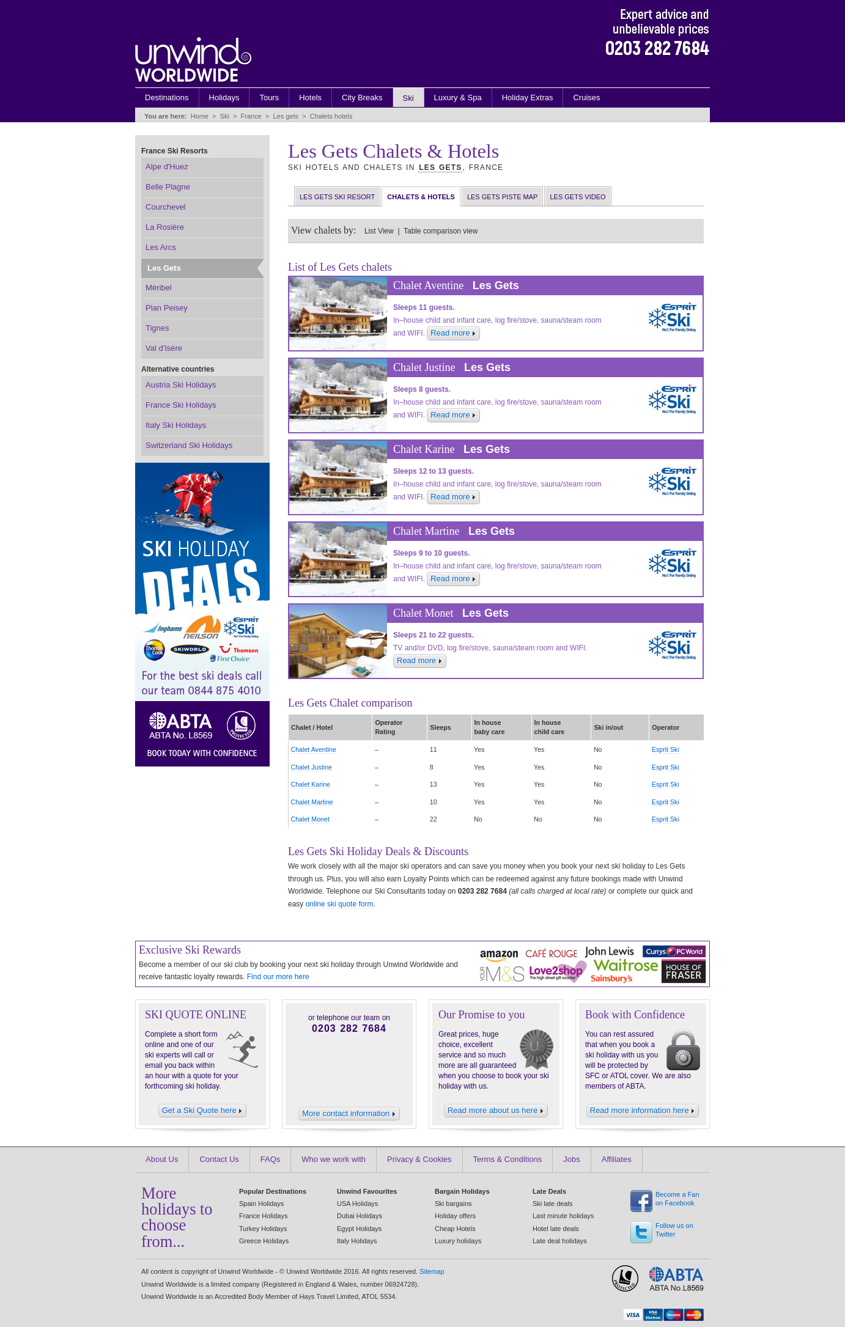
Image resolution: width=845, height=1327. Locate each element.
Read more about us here (496, 1110)
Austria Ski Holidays (181, 384)
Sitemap (431, 1271)
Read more (453, 332)
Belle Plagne (168, 186)
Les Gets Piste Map (502, 196)
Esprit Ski (665, 749)
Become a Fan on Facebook (677, 1199)
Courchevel (166, 206)
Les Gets (440, 167)
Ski (408, 98)
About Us (162, 1159)
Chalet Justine (312, 767)
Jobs (571, 1159)
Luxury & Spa (458, 97)
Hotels (310, 97)
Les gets (285, 116)
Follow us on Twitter (674, 1230)
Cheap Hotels (455, 1228)
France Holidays (263, 1215)
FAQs (270, 1159)
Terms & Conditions (507, 1159)
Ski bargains (453, 1203)
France (251, 116)
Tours (269, 97)
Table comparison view (441, 231)
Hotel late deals (556, 1228)
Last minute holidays (563, 1215)
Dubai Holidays (359, 1215)
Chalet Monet (310, 819)
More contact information (349, 1113)
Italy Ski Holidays (176, 425)
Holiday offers (455, 1215)
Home (199, 116)
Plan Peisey (167, 307)
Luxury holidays (458, 1240)
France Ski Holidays (181, 405)
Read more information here (642, 1110)
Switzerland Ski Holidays (189, 445)
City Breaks (362, 97)
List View (379, 231)
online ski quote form (340, 904)
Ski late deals (552, 1203)
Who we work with (333, 1159)
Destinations (167, 97)
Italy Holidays (357, 1240)
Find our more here (278, 976)
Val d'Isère (164, 348)
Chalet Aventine (313, 749)
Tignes (157, 328)
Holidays (224, 97)
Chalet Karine (311, 784)
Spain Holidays (261, 1203)
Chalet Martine (312, 802)
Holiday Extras (527, 97)
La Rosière (165, 227)
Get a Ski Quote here (202, 1110)
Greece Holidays (264, 1240)
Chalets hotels (331, 116)
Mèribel (159, 287)
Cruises (586, 97)
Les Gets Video (577, 196)
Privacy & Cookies (419, 1159)
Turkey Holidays (263, 1228)
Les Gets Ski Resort (337, 196)
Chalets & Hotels (421, 196)
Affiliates (617, 1159)
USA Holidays (357, 1203)
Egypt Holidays (359, 1228)
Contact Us (218, 1159)
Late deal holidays (560, 1240)
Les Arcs (161, 247)
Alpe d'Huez (167, 166)
